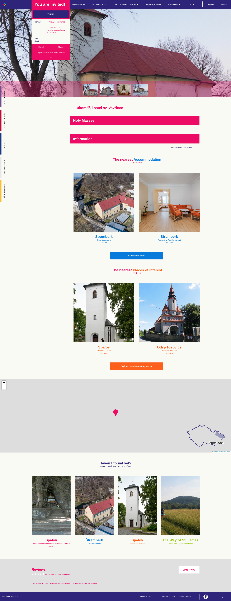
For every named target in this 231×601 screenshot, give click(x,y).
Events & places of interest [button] (126, 4)
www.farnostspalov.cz (56, 30)
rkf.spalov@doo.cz (55, 27)
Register (210, 4)
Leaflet (214, 451)
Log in (224, 4)
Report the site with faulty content (51, 53)
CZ (185, 4)
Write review (189, 570)
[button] (115, 412)
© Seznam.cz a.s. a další (224, 451)
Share (60, 47)
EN (190, 4)
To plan (51, 14)
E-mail (41, 47)
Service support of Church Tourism (176, 596)
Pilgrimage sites (78, 4)
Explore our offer (136, 255)
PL (194, 4)
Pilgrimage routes (153, 4)
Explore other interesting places (136, 366)
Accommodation (99, 4)
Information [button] (174, 4)
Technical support (146, 596)
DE (199, 4)
